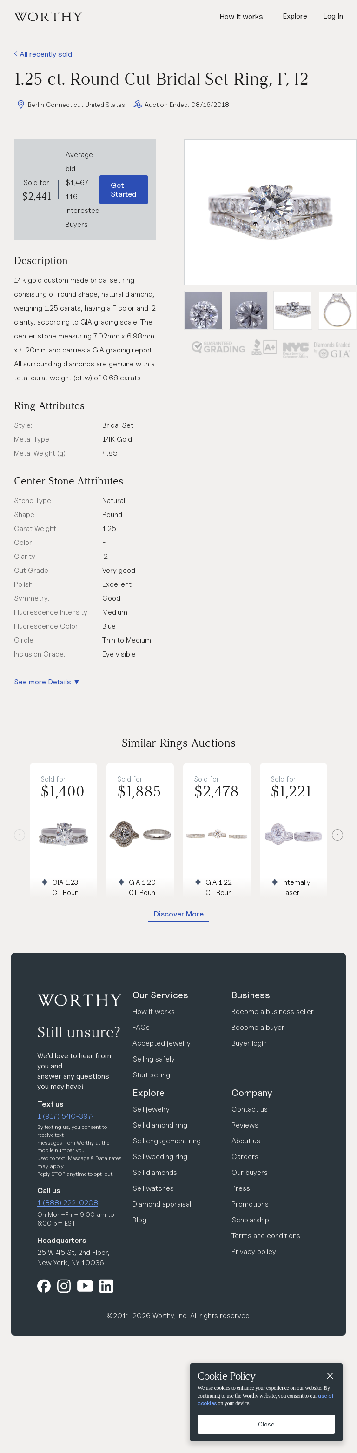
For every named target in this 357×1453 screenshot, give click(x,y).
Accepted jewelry (161, 1043)
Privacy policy (253, 1251)
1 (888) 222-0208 (67, 1202)
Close (266, 1424)
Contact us (249, 1109)
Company (251, 1092)
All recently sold (43, 54)
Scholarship (250, 1219)
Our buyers (249, 1172)
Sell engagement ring (166, 1140)
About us (245, 1140)
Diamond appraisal (161, 1204)
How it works (241, 16)
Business (250, 995)
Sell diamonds (154, 1172)
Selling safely (153, 1059)
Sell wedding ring (159, 1156)
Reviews (244, 1125)
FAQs (141, 1027)
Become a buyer (257, 1027)
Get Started (124, 190)
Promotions (250, 1204)
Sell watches (153, 1188)
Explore (148, 1092)
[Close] (329, 1376)
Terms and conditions (265, 1235)
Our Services (160, 995)
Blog (139, 1219)
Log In (333, 16)
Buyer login (249, 1043)
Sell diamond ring (159, 1125)
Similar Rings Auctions (179, 743)
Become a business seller (272, 1011)
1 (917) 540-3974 (66, 1116)
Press (240, 1188)
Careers (244, 1156)
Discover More (179, 913)
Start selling (151, 1074)
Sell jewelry (151, 1109)
